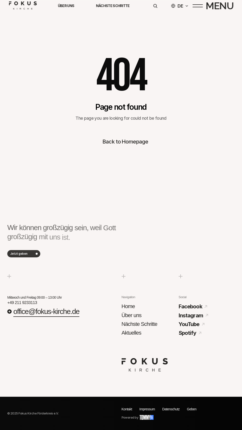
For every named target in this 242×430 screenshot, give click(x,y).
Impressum (147, 409)
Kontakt (127, 409)
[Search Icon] (155, 7)
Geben (191, 409)
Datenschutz (171, 409)
